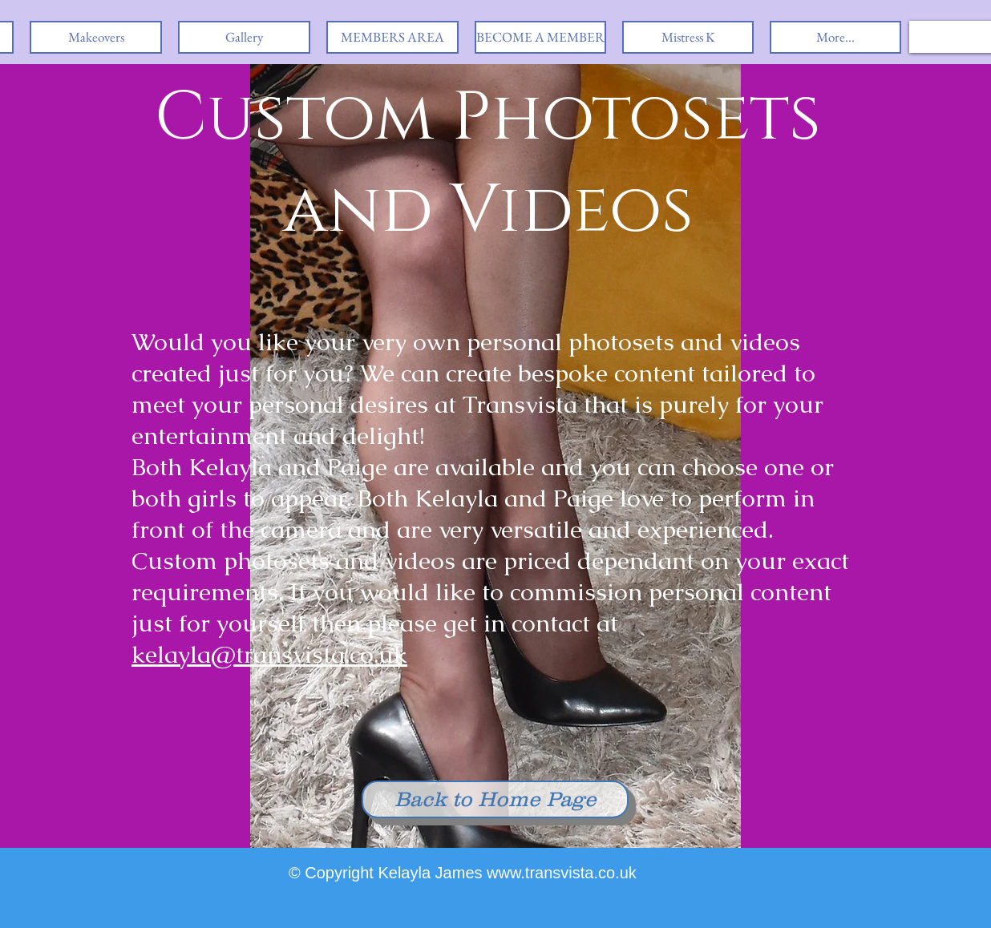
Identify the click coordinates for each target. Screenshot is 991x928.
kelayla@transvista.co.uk (269, 654)
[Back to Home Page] (495, 799)
